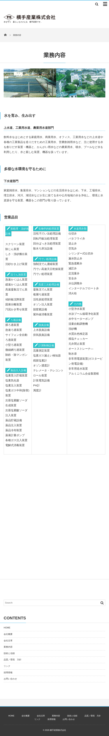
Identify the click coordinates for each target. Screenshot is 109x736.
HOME (7, 627)
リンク (7, 666)
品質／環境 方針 (12, 659)
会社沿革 (8, 640)
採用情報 (8, 672)
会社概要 (8, 634)
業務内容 (8, 647)
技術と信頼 (9, 653)
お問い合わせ (10, 679)
